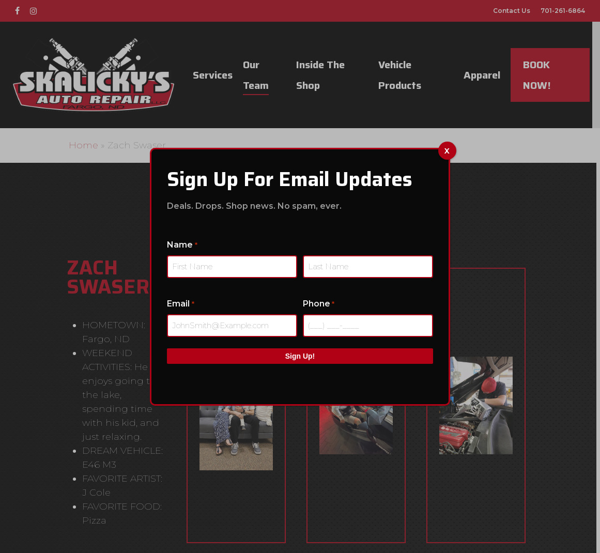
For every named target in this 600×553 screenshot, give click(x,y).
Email (180, 304)
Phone (318, 304)
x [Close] (447, 150)
